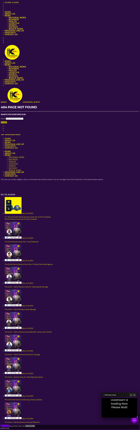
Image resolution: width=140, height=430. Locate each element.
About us (10, 14)
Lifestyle (14, 23)
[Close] (134, 395)
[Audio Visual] (134, 420)
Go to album (8, 194)
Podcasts (10, 32)
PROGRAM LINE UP (14, 31)
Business (14, 19)
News (8, 16)
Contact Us (11, 34)
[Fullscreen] (131, 395)
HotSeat (13, 27)
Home (8, 12)
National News (17, 17)
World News (16, 29)
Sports (13, 25)
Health (13, 21)
